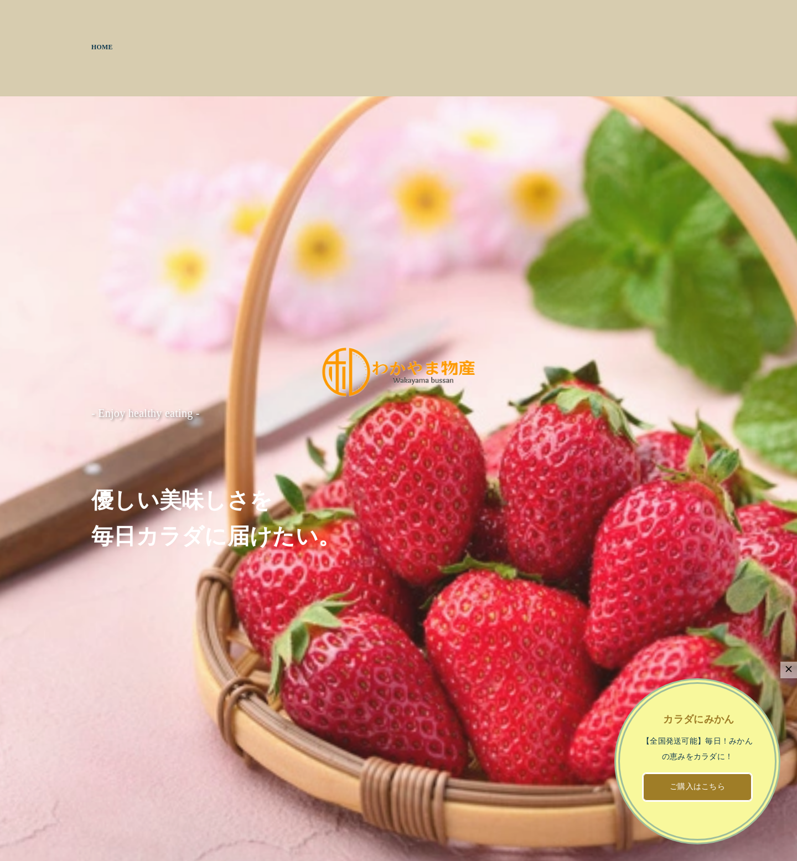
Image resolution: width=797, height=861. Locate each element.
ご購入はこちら (697, 786)
